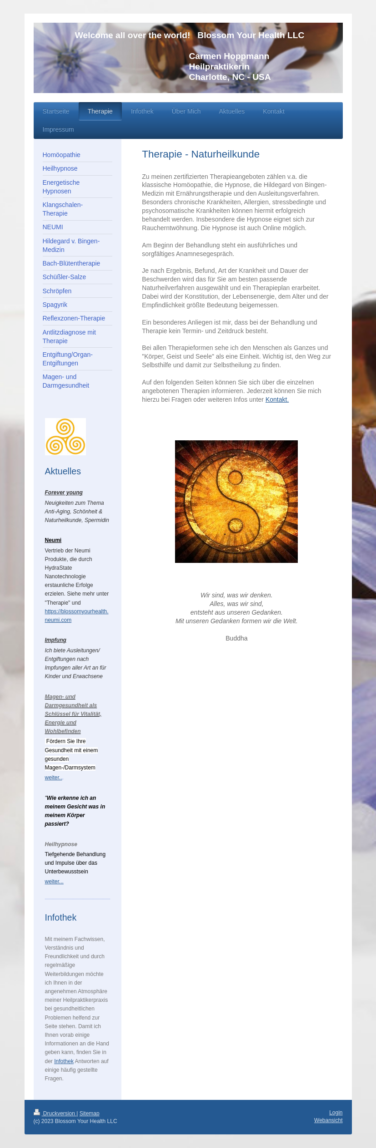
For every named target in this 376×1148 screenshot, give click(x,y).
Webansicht (328, 1120)
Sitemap (90, 1113)
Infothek (64, 1061)
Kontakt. (277, 399)
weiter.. (53, 777)
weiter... (54, 881)
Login (335, 1112)
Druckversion (55, 1113)
